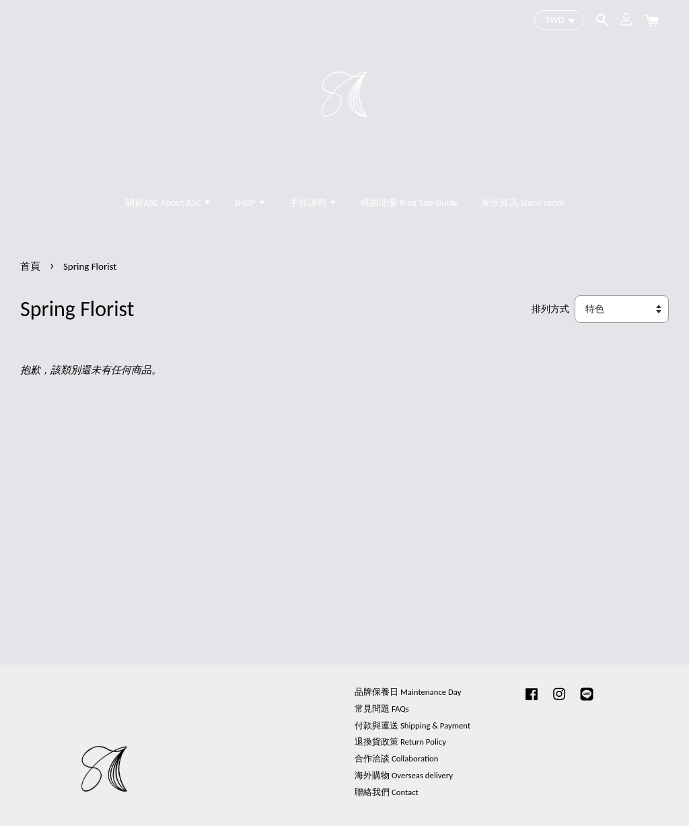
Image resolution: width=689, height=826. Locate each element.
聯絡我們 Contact (387, 792)
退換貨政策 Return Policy (400, 742)
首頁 (30, 266)
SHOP (250, 203)
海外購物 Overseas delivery (404, 775)
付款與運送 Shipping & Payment (412, 725)
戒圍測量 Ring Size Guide (409, 203)
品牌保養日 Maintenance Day (408, 692)
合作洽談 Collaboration (397, 758)
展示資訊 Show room (522, 203)
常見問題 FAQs (382, 709)
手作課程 (313, 203)
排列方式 (550, 309)
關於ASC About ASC (168, 203)
